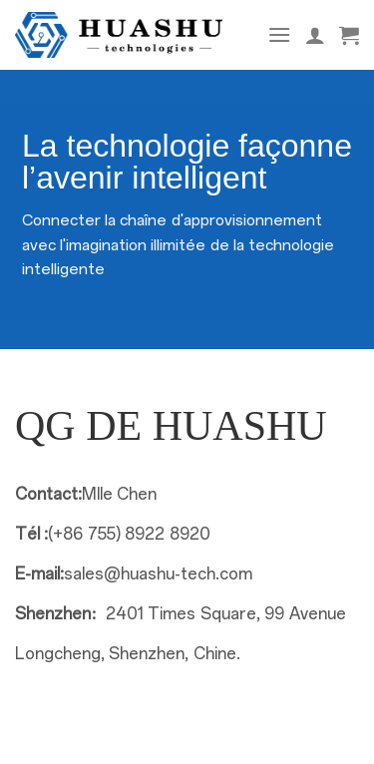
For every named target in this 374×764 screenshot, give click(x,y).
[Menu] (279, 34)
